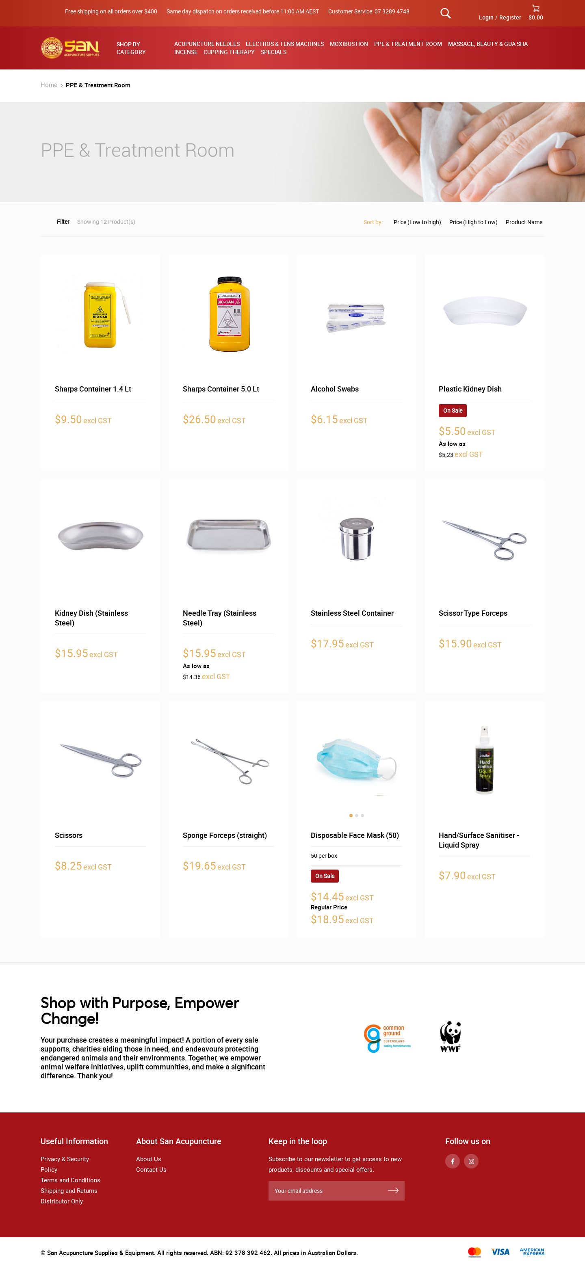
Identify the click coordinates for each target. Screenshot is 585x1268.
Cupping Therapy (229, 52)
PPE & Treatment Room (408, 44)
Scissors (68, 835)
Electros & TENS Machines (285, 44)
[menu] (356, 48)
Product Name (524, 222)
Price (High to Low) (473, 222)
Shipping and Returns (69, 1190)
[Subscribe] (393, 1191)
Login (486, 17)
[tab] (138, 48)
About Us (148, 1159)
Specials (273, 52)
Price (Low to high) (417, 222)
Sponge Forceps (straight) (225, 835)
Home (50, 85)
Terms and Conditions (70, 1180)
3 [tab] (362, 815)
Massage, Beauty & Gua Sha (488, 44)
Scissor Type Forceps (473, 613)
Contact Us (151, 1169)
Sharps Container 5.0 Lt (221, 389)
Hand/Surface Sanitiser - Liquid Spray (479, 840)
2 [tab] (356, 815)
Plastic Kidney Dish (470, 389)
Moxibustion (349, 44)
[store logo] (70, 48)
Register (510, 17)
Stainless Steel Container (352, 613)
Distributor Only (62, 1201)
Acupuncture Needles (207, 44)
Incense (185, 52)
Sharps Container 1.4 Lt (93, 389)
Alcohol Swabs (335, 389)
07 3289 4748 (392, 11)
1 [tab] (351, 815)
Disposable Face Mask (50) (355, 835)
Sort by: (373, 222)
